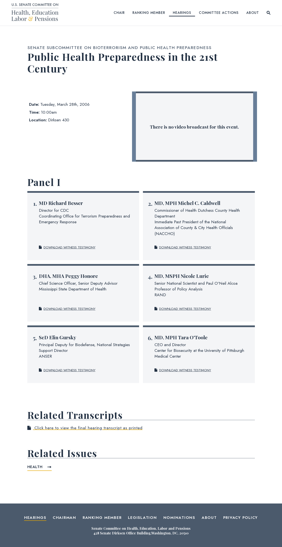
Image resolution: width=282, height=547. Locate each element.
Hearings (182, 12)
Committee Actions (219, 12)
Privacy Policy (240, 517)
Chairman (64, 517)
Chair (119, 12)
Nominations (179, 517)
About (252, 12)
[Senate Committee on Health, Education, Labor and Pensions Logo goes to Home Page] (36, 13)
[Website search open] (268, 13)
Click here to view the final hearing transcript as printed (84, 428)
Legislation (142, 517)
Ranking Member (148, 12)
